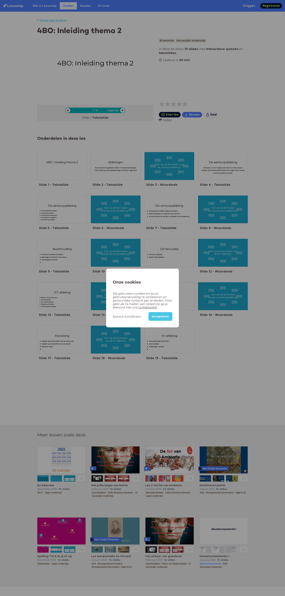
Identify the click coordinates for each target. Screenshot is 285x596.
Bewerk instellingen (127, 316)
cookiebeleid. (147, 307)
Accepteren (160, 316)
